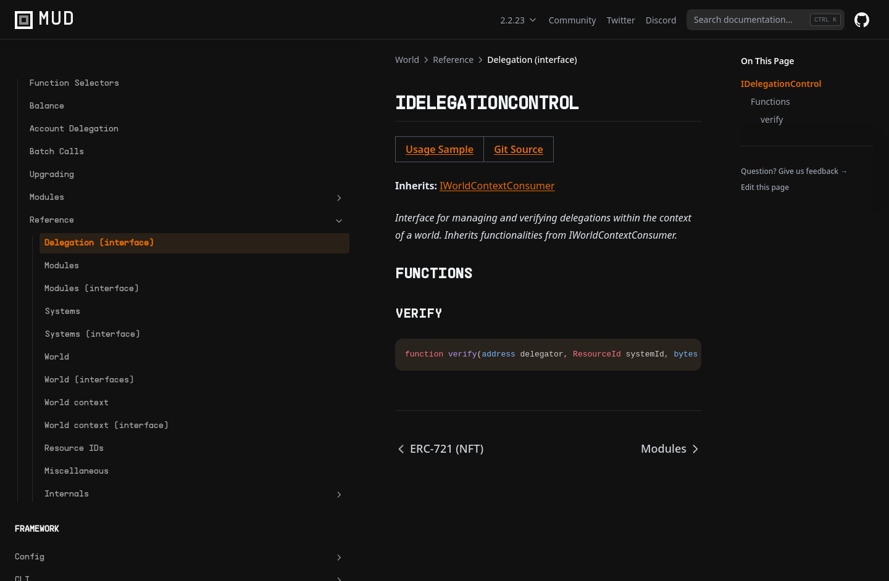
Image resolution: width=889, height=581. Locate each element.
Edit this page (765, 187)
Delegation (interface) (71, 223)
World (56, 370)
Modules (83, 171)
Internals (90, 519)
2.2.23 (519, 20)
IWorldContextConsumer (289, 185)
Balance (47, 80)
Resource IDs (74, 474)
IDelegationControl (781, 83)
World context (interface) (76, 444)
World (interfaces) (89, 393)
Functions (770, 101)
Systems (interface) (71, 340)
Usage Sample (232, 149)
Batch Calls (57, 126)
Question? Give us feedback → (794, 171)
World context (76, 415)
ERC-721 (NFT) (232, 448)
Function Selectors (74, 57)
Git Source (311, 149)
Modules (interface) (71, 281)
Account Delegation (74, 103)
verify (772, 119)
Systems (62, 311)
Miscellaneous (76, 497)
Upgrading (52, 148)
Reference (83, 194)
